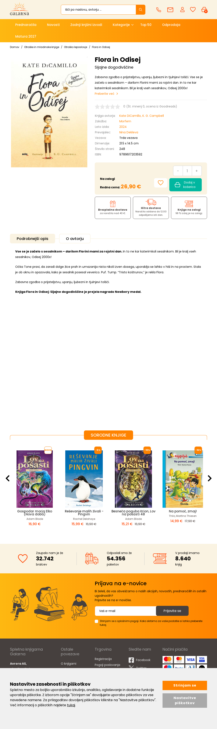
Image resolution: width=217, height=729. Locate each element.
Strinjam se (184, 685)
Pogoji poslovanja (107, 665)
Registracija (103, 659)
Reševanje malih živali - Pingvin (84, 512)
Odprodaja (171, 25)
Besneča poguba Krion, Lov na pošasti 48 (133, 512)
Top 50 (146, 25)
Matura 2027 (25, 36)
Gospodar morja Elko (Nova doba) (34, 512)
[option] (35, 488)
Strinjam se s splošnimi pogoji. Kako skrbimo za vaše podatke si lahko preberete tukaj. (151, 623)
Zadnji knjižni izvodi (86, 25)
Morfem (125, 121)
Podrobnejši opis (32, 238)
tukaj (71, 705)
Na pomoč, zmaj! (183, 511)
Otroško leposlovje (75, 47)
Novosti (53, 25)
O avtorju (75, 238)
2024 (123, 127)
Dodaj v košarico (185, 184)
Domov (14, 47)
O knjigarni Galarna (68, 666)
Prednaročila (25, 25)
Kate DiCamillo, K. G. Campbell (141, 116)
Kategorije (121, 25)
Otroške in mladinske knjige (41, 47)
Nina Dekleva (128, 132)
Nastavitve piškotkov (185, 700)
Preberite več (104, 94)
